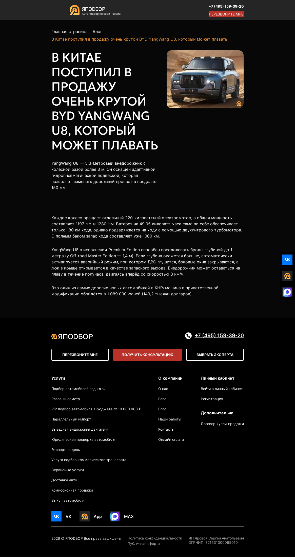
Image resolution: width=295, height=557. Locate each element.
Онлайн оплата (171, 440)
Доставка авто (64, 480)
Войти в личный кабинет (222, 389)
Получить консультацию (147, 355)
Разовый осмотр (65, 399)
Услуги (58, 378)
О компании (170, 378)
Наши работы (169, 419)
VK (68, 516)
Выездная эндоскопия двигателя (80, 430)
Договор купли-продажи (222, 424)
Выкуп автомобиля (67, 501)
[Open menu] (56, 10)
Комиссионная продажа (72, 490)
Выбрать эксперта (214, 355)
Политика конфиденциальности (155, 539)
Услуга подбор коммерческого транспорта (88, 460)
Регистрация (212, 399)
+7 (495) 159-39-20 (226, 6)
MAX (129, 516)
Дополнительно (217, 413)
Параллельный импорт (71, 419)
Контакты (166, 430)
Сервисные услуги (67, 470)
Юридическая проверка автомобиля (83, 440)
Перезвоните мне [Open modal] (226, 14)
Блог (162, 399)
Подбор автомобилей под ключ (78, 389)
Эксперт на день (65, 450)
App (98, 516)
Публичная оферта (144, 544)
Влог (162, 409)
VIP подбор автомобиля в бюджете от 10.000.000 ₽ (96, 409)
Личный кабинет (217, 378)
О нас (163, 389)
